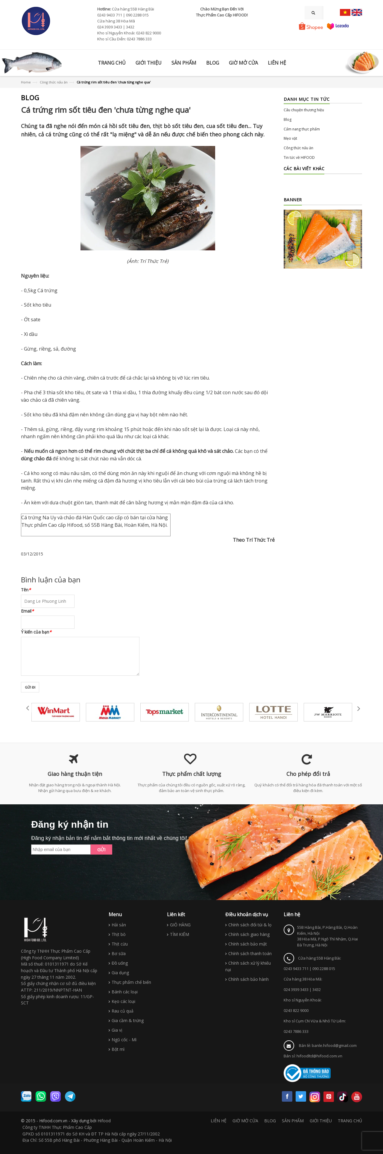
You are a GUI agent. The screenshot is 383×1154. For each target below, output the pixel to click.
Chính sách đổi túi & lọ (249, 925)
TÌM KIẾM (179, 934)
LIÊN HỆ (219, 1120)
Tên (26, 590)
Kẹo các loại (123, 1001)
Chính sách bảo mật (247, 944)
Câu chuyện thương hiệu (304, 109)
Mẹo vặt (290, 138)
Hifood (104, 1120)
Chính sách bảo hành (248, 979)
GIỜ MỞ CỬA (245, 1120)
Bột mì (118, 1049)
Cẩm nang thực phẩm (302, 129)
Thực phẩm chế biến (131, 982)
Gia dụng (120, 972)
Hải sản (119, 925)
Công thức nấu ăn (54, 82)
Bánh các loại (125, 992)
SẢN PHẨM (293, 1120)
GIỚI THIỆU (321, 1120)
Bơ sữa (119, 953)
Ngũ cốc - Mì (124, 1039)
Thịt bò (119, 934)
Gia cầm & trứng (128, 1020)
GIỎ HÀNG (180, 925)
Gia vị (117, 1030)
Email (27, 611)
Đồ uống (120, 963)
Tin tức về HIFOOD (299, 157)
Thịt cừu (120, 944)
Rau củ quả (122, 1011)
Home (26, 82)
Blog (287, 119)
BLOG (270, 1120)
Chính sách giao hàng (249, 934)
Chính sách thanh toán (250, 953)
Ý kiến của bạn (36, 632)
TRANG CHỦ (350, 1120)
